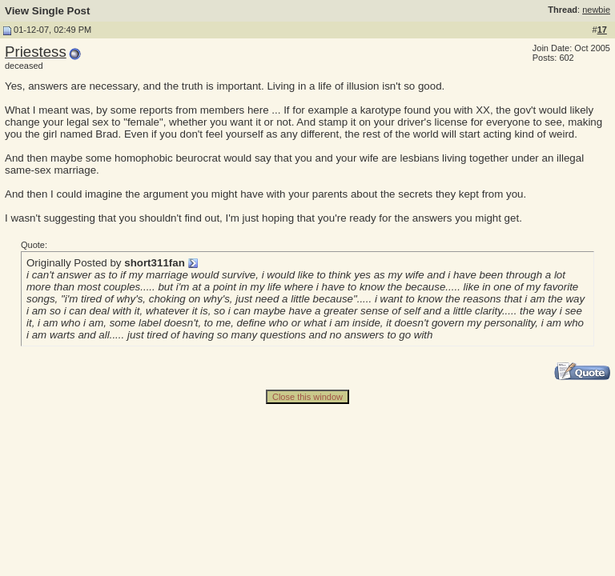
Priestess (35, 51)
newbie (596, 9)
